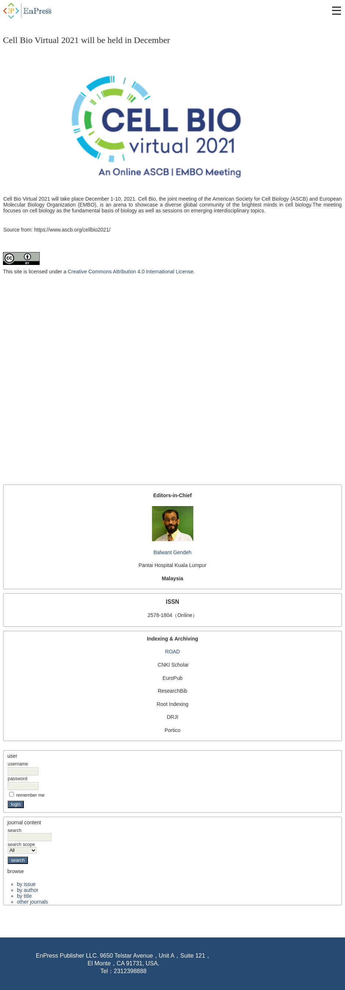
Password (17, 778)
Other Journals (32, 902)
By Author (27, 890)
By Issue (26, 884)
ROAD (172, 651)
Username (18, 764)
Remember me (30, 795)
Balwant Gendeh (172, 552)
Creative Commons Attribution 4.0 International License (130, 272)
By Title (24, 896)
